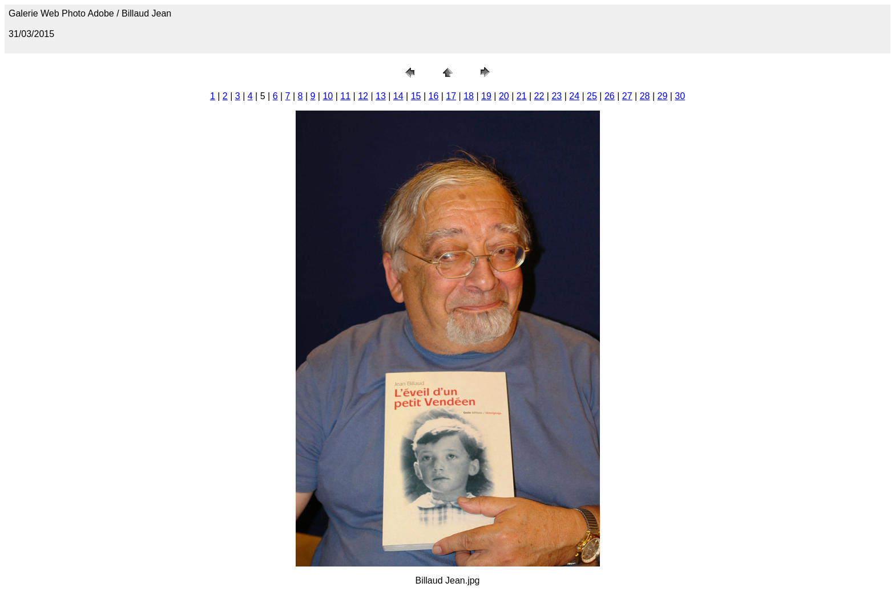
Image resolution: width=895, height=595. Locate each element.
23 (556, 96)
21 (522, 96)
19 (486, 96)
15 (416, 96)
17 (451, 96)
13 (381, 96)
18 (468, 96)
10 (327, 96)
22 (539, 96)
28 (645, 96)
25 (592, 96)
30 (680, 96)
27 (627, 96)
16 (434, 96)
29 (662, 96)
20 (504, 96)
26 (609, 96)
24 (574, 96)
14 (398, 96)
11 (345, 96)
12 (363, 96)
